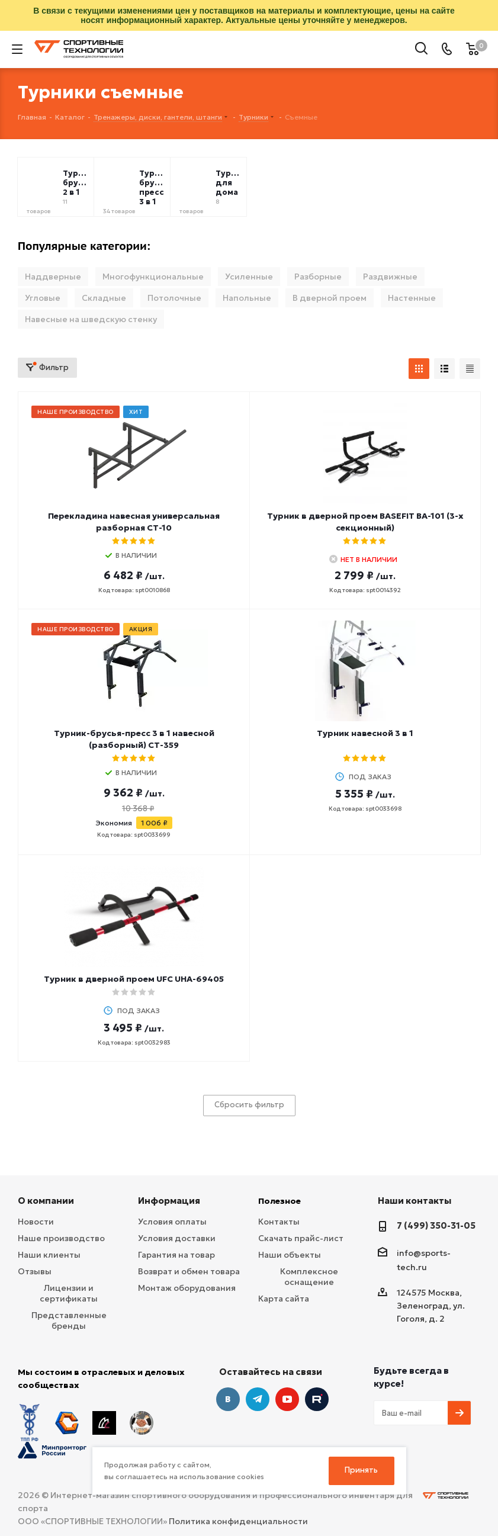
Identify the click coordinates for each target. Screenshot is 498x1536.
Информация (169, 1200)
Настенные (412, 298)
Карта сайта (283, 1298)
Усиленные (249, 276)
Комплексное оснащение (309, 1276)
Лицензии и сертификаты (69, 1293)
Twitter (317, 1399)
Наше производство (61, 1238)
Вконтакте (228, 1399)
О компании (46, 1200)
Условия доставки (177, 1238)
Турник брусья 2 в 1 (76, 183)
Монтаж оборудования (187, 1288)
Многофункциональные (153, 276)
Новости (36, 1221)
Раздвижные (390, 276)
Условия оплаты (172, 1221)
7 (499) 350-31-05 (436, 1225)
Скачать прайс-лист (300, 1238)
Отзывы (35, 1271)
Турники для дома (229, 183)
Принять (361, 1470)
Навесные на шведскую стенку (91, 319)
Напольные (247, 298)
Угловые (42, 298)
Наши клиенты (49, 1254)
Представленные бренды (69, 1320)
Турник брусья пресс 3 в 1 (152, 188)
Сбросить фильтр (249, 1105)
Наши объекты (289, 1254)
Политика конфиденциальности (238, 1521)
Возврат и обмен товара (189, 1271)
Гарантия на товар (176, 1254)
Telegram (257, 1399)
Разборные (318, 276)
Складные (104, 298)
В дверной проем (330, 298)
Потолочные (174, 298)
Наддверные (53, 276)
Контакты (279, 1221)
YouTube (287, 1399)
